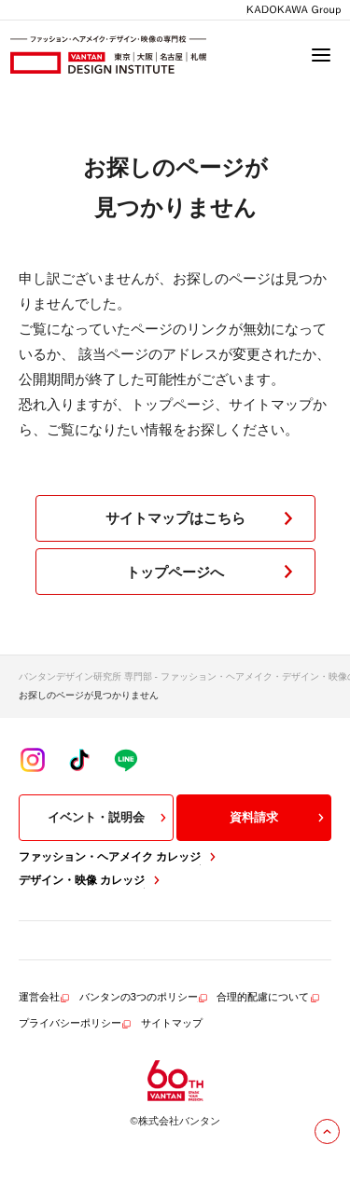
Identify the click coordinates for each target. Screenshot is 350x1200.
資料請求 (279, 817)
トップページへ (213, 571)
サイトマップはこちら (203, 518)
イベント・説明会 (109, 817)
